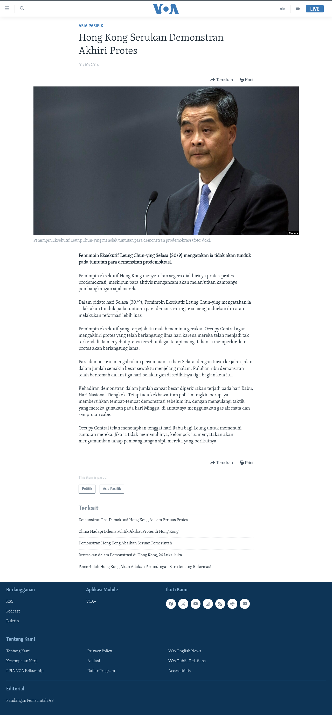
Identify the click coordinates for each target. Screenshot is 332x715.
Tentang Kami (18, 651)
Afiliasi (93, 661)
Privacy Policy (99, 651)
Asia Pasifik (91, 26)
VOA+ (91, 602)
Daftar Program (101, 671)
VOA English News (184, 651)
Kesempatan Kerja (22, 661)
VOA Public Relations (187, 661)
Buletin (12, 621)
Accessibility (179, 671)
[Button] (221, 79)
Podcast (13, 611)
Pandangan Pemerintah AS (30, 701)
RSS (9, 602)
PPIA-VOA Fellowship (25, 671)
